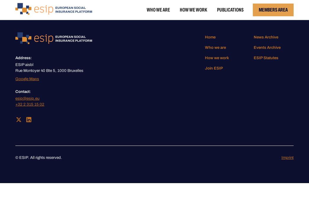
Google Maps (27, 79)
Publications (230, 10)
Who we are (158, 10)
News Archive (266, 37)
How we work (193, 10)
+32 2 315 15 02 (29, 104)
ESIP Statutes (266, 58)
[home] (53, 10)
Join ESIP (214, 68)
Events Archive (267, 47)
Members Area (273, 10)
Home (210, 37)
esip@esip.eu (27, 98)
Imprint (288, 157)
